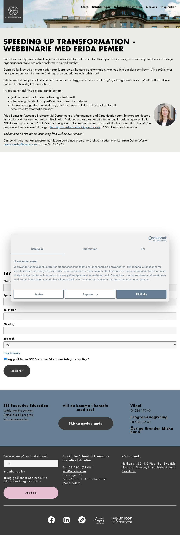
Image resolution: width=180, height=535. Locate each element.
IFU (160, 463)
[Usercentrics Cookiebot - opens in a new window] (151, 238)
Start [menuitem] (84, 7)
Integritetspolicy (12, 353)
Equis (99, 520)
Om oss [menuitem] (151, 7)
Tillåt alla (141, 294)
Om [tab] (142, 248)
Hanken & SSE (131, 463)
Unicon (122, 520)
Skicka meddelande (85, 423)
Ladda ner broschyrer (18, 410)
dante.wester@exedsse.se (20, 144)
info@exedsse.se (74, 471)
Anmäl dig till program (19, 414)
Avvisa (38, 294)
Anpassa (90, 294)
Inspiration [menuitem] (168, 7)
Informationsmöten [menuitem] (128, 7)
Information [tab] (90, 248)
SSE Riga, (149, 463)
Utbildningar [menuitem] (101, 7)
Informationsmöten (16, 419)
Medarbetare (72, 483)
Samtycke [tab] (37, 248)
